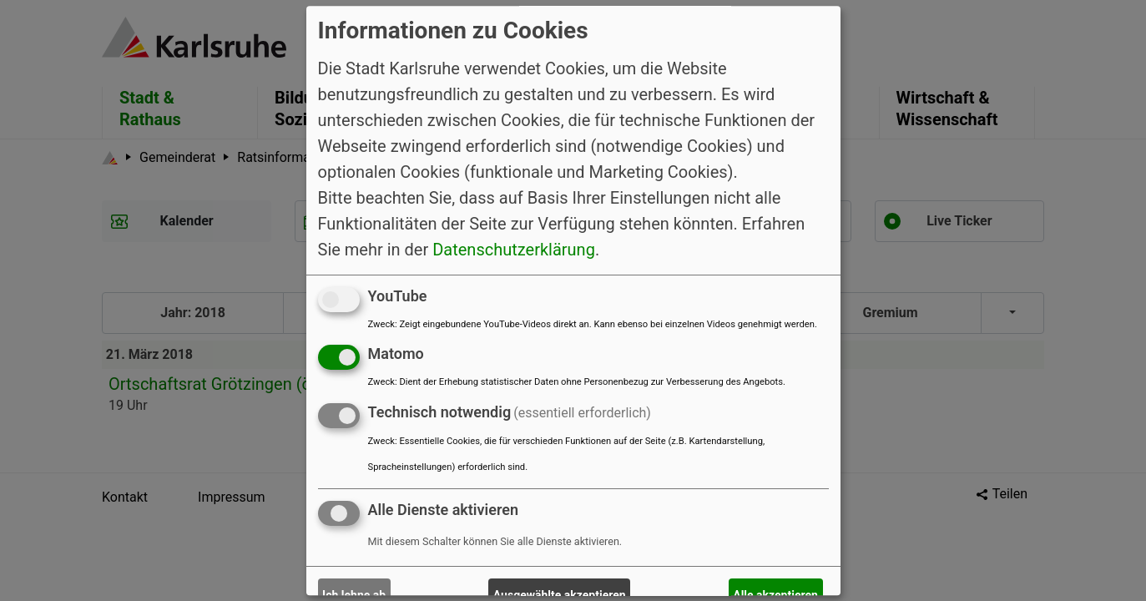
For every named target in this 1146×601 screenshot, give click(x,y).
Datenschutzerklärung (513, 249)
